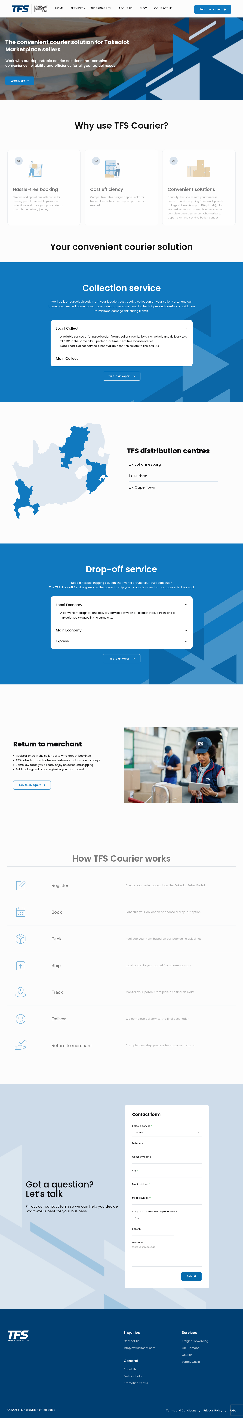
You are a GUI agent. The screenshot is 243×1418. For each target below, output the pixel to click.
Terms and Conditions (181, 1410)
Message (138, 1242)
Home (59, 8)
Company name (141, 1156)
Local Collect (121, 328)
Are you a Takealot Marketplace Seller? (154, 1211)
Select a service (142, 1125)
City (135, 1170)
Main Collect (121, 358)
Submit (191, 1276)
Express (121, 641)
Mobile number (141, 1197)
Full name (138, 1143)
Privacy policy (212, 1410)
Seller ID (136, 1228)
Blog (143, 8)
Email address (141, 1184)
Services (76, 8)
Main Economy (121, 630)
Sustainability (101, 8)
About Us (126, 8)
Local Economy (121, 604)
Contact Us (163, 8)
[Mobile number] (167, 1203)
